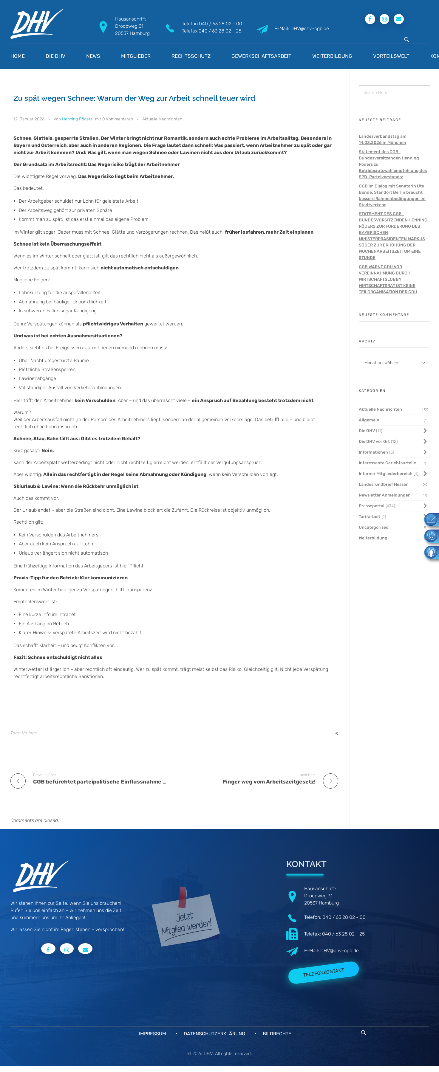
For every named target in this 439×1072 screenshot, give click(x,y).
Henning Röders (77, 119)
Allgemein (369, 420)
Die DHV (367, 430)
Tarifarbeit (369, 516)
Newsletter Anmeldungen (385, 495)
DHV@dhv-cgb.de (339, 950)
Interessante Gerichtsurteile (387, 463)
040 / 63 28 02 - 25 (220, 31)
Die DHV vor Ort (374, 441)
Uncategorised (374, 527)
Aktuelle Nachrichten (162, 119)
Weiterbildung (373, 538)
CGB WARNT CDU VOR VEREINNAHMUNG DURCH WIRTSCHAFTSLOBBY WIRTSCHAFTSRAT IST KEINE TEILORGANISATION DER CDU (388, 279)
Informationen (373, 452)
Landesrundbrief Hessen (384, 484)
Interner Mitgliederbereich (385, 473)
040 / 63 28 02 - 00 (220, 24)
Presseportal (371, 505)
